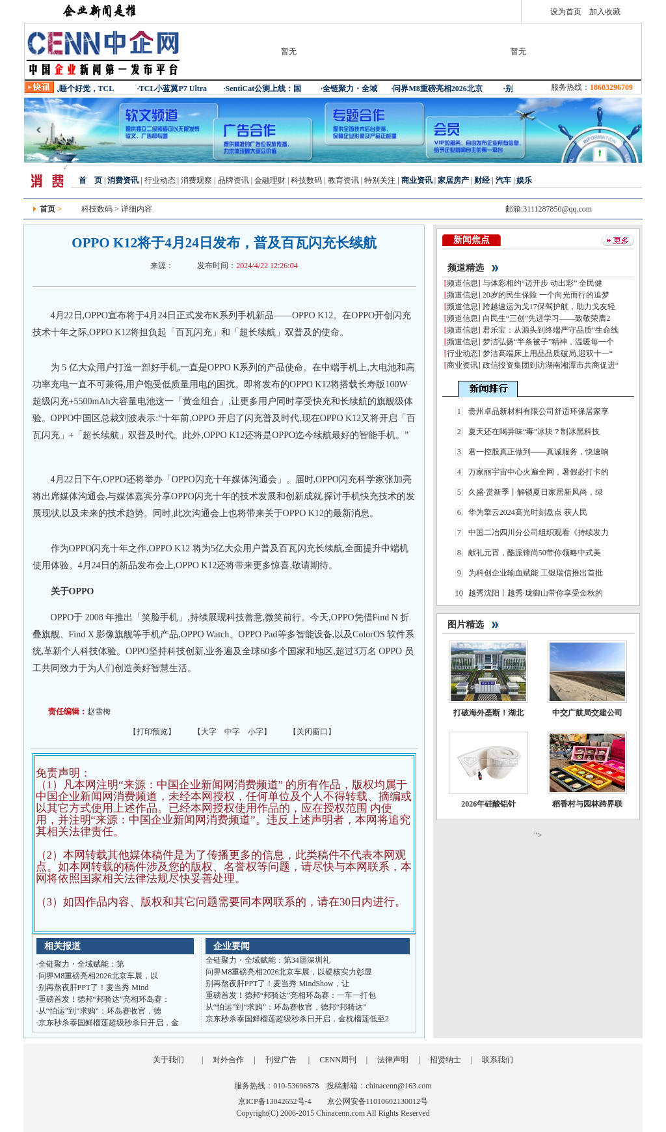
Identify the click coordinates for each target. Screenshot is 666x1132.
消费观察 (196, 180)
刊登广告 (281, 1059)
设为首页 (565, 11)
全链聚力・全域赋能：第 (81, 964)
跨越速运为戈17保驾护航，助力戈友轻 (549, 306)
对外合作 (228, 1059)
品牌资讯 (233, 180)
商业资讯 (462, 365)
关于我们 (168, 1059)
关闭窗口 (312, 731)
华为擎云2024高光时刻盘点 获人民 (527, 512)
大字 (209, 731)
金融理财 (270, 180)
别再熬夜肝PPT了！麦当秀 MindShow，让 (277, 983)
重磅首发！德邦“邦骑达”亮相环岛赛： (104, 999)
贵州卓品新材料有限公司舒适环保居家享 (538, 411)
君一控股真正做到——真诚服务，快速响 (538, 451)
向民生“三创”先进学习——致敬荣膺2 (547, 318)
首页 (47, 209)
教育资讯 (343, 180)
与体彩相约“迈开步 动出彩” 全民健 (543, 283)
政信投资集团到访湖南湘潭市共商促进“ (551, 365)
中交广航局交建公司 (587, 712)
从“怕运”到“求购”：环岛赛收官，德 (99, 1010)
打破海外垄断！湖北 (488, 712)
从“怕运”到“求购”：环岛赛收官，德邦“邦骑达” (286, 1007)
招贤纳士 (445, 1059)
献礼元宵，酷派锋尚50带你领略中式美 (534, 552)
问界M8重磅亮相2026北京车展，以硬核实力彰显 (289, 971)
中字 (232, 731)
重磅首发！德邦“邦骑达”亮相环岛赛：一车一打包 (291, 995)
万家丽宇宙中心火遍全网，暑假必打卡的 (538, 471)
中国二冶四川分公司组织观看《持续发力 (538, 532)
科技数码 (306, 180)
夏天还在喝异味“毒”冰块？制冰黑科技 (534, 431)
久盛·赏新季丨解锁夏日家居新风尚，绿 (535, 492)
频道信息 (462, 283)
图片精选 (465, 624)
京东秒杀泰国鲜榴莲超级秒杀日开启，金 (108, 1022)
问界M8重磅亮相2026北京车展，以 (98, 975)
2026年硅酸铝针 (488, 803)
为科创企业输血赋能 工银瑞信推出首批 (535, 572)
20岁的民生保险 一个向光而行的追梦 (546, 294)
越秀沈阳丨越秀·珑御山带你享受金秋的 (535, 593)
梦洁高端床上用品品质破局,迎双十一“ (548, 353)
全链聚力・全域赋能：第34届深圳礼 (268, 960)
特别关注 (379, 180)
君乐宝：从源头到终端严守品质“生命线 (551, 330)
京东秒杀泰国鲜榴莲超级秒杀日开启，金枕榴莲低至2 (297, 1018)
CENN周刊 (337, 1059)
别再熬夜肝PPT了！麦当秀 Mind (93, 987)
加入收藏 (604, 11)
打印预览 (152, 731)
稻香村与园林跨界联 (587, 803)
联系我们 (497, 1059)
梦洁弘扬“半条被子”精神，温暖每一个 (549, 341)
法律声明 (392, 1059)
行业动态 (159, 180)
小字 (255, 731)
